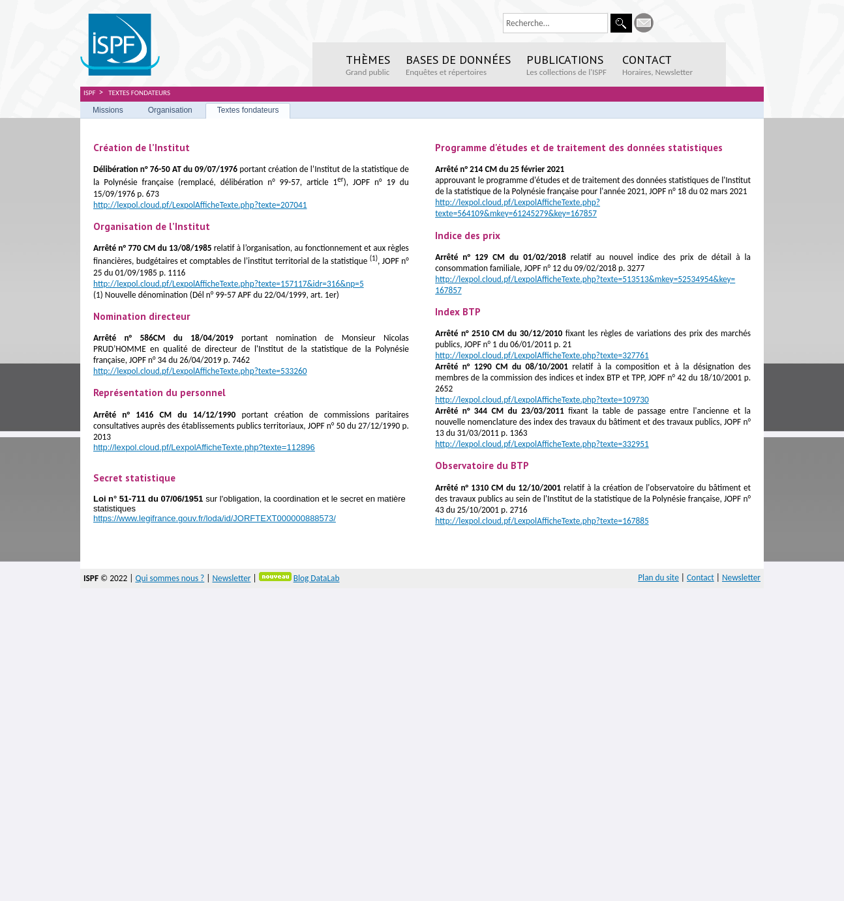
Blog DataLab (317, 578)
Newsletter (231, 578)
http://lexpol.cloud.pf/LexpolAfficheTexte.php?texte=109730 (542, 399)
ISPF (89, 93)
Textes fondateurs (139, 93)
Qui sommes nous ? (169, 578)
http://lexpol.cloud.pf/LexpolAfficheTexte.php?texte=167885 (542, 520)
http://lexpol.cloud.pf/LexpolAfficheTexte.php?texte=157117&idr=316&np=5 (228, 283)
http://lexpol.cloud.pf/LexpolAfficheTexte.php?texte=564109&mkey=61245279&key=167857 (517, 208)
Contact (700, 577)
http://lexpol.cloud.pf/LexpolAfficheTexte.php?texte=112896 (204, 447)
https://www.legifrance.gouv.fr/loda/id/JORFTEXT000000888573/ (214, 518)
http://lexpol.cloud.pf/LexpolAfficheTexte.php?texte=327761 (542, 355)
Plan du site (658, 577)
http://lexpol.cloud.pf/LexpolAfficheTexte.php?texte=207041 (200, 204)
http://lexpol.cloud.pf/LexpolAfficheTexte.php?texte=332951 (542, 444)
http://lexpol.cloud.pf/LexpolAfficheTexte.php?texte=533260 (200, 371)
